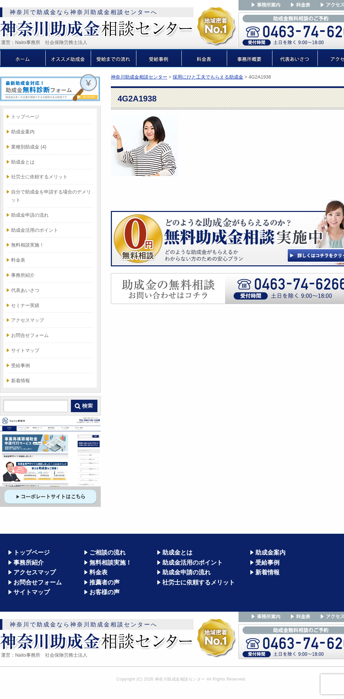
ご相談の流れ (107, 552)
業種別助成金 (28, 146)
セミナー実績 (25, 305)
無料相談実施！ (27, 245)
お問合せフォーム (30, 335)
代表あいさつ (25, 290)
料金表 (18, 260)
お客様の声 (104, 592)
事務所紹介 (23, 275)
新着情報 (20, 380)
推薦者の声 (104, 582)
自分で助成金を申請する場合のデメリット (51, 196)
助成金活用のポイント (34, 230)
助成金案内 (23, 131)
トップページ (25, 116)
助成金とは (23, 162)
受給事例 (20, 365)
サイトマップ (25, 350)
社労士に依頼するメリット (39, 176)
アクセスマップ (27, 320)
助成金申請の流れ (30, 215)
